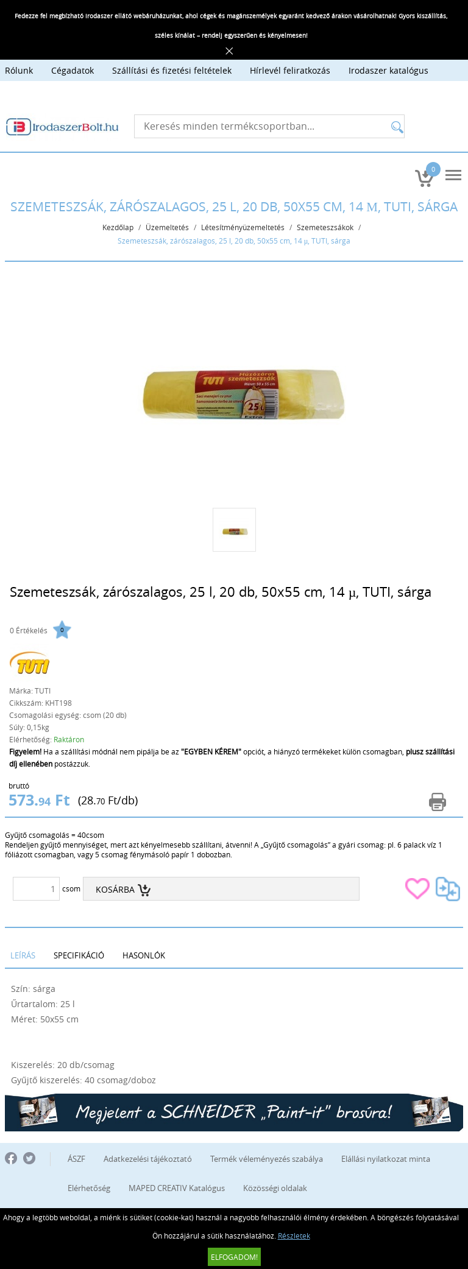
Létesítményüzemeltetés (243, 227)
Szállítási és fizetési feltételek (172, 70)
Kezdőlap (117, 227)
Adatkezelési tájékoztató (148, 1158)
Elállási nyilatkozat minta (385, 1158)
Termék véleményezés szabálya (266, 1158)
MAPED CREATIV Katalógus (177, 1188)
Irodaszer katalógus (388, 70)
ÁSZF (76, 1158)
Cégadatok (72, 70)
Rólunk (19, 70)
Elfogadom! (234, 1257)
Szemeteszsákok (325, 227)
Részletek (294, 1235)
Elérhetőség (89, 1188)
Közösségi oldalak (275, 1188)
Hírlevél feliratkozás (290, 70)
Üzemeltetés (167, 227)
